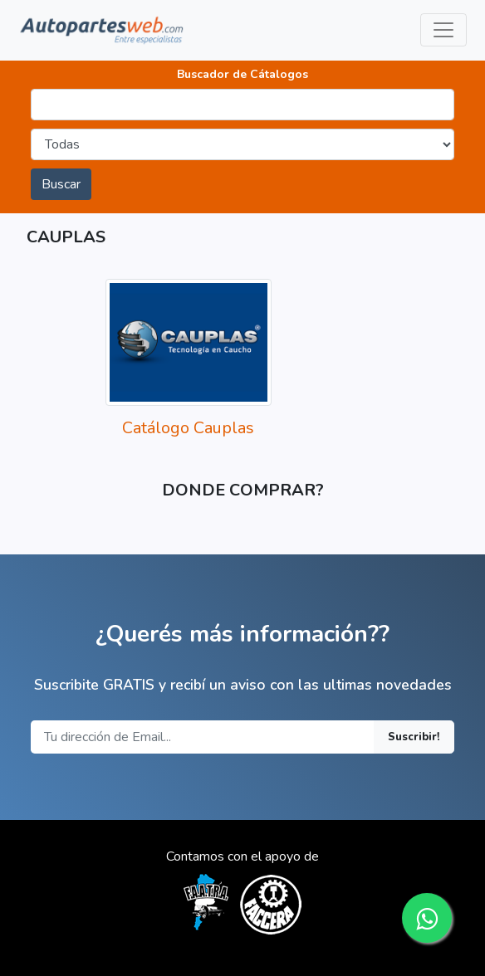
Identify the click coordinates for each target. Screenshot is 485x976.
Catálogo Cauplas (188, 428)
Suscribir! (414, 737)
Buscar (61, 184)
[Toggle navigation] (443, 29)
